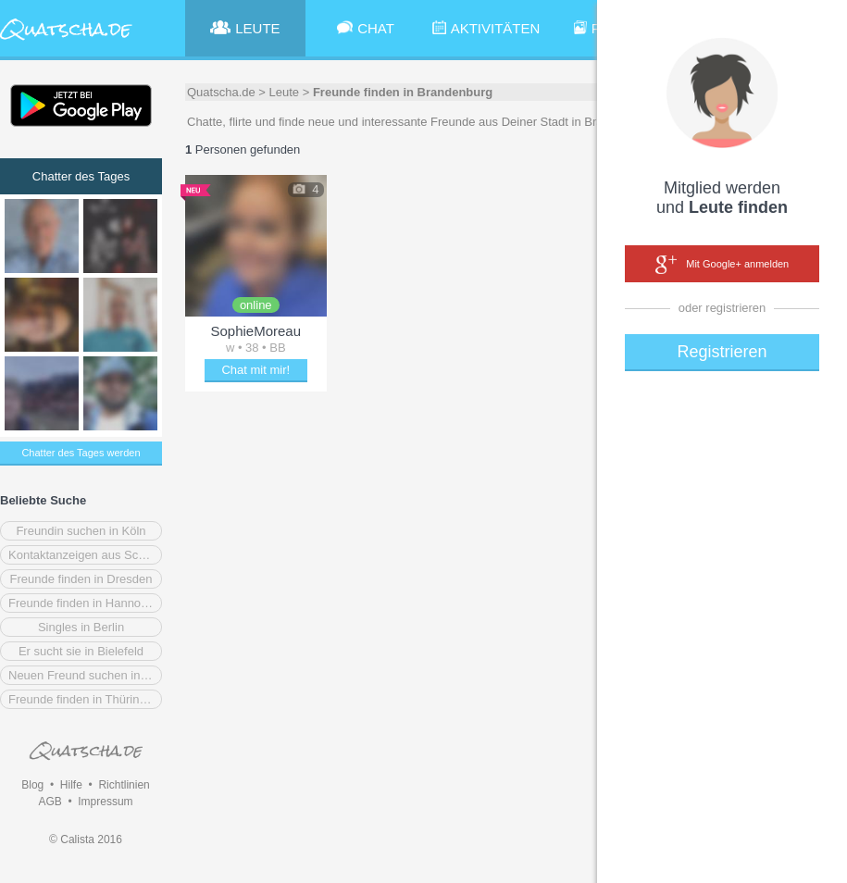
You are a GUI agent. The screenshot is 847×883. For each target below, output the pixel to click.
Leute (284, 92)
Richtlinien (123, 784)
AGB (49, 801)
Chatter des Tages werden (80, 452)
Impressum (105, 801)
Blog (32, 784)
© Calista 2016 (85, 839)
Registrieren (721, 351)
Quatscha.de (221, 92)
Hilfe (71, 784)
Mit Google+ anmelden (722, 264)
